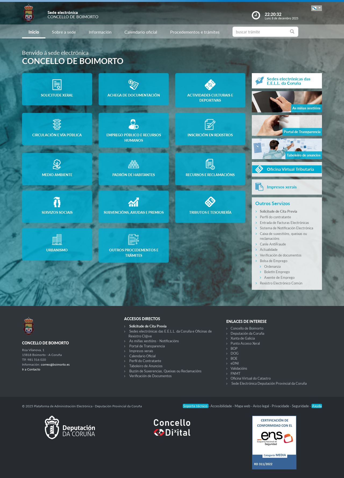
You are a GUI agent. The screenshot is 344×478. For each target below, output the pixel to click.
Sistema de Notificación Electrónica (286, 228)
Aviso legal (261, 406)
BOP (234, 348)
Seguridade (301, 406)
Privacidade (281, 406)
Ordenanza (272, 266)
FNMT (236, 373)
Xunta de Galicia (243, 338)
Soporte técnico (195, 406)
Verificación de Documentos (150, 376)
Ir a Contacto (31, 369)
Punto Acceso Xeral (245, 343)
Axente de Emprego (279, 277)
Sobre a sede (64, 31)
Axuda (316, 406)
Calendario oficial (140, 31)
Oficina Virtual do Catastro (251, 378)
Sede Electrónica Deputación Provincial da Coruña (269, 383)
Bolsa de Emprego (273, 261)
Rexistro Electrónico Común (281, 283)
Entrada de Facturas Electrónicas (284, 222)
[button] (316, 8)
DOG (235, 353)
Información (100, 31)
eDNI (235, 363)
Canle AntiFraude (273, 244)
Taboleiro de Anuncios (146, 366)
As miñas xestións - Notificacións (154, 341)
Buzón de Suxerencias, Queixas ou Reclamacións (165, 371)
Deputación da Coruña (247, 333)
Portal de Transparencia (147, 346)
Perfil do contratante (275, 217)
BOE (234, 358)
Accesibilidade (221, 406)
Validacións (239, 368)
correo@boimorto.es (55, 364)
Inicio (33, 31)
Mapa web (243, 406)
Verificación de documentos (281, 255)
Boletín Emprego (277, 272)
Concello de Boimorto (247, 328)
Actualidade (269, 249)
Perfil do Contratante (145, 361)
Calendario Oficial (142, 356)
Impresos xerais (141, 351)
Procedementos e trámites (195, 31)
